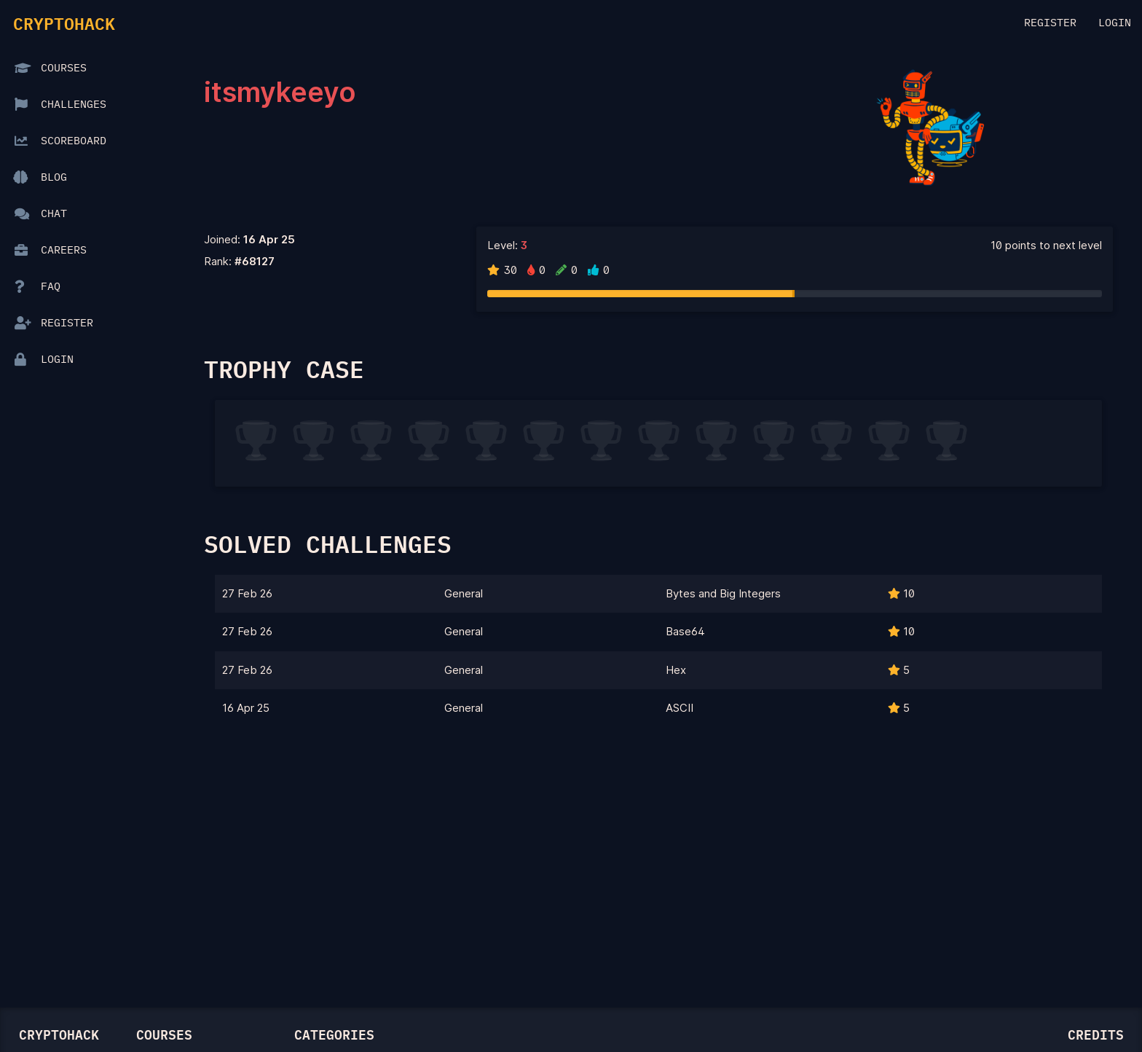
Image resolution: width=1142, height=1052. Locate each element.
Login (1114, 22)
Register (1050, 22)
